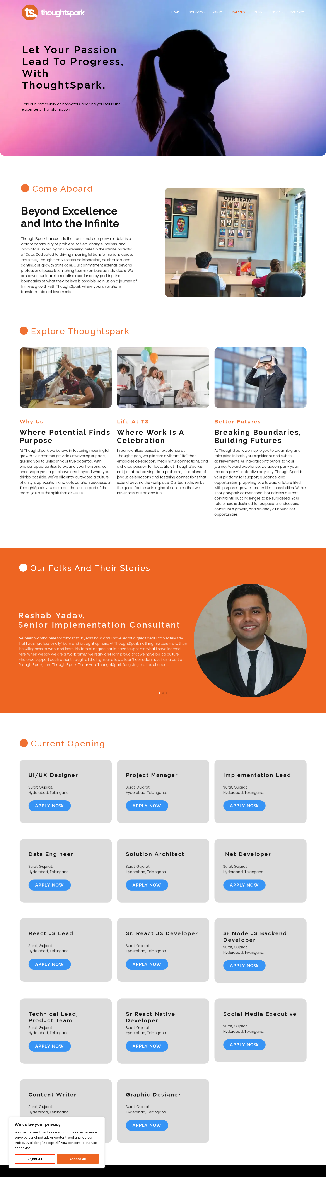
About (217, 12)
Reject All (34, 1159)
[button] (159, 693)
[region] (57, 1142)
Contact (297, 12)
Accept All (78, 1159)
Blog (258, 12)
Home (175, 12)
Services (196, 12)
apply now (38, 803)
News (276, 12)
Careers (238, 12)
